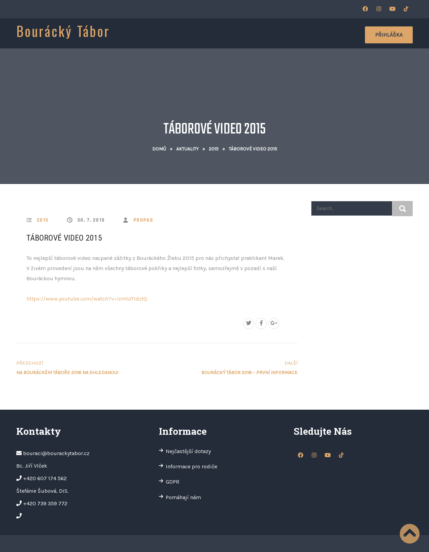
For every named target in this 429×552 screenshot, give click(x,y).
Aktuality (218, 34)
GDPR (172, 481)
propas (143, 220)
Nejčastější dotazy (188, 451)
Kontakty (330, 34)
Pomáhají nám (183, 497)
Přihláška (389, 35)
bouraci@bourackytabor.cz (56, 453)
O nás (147, 34)
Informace (179, 34)
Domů (159, 149)
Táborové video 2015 (64, 238)
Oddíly (297, 34)
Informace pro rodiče (191, 466)
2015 (214, 149)
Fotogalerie (261, 34)
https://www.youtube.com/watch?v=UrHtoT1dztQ (86, 298)
